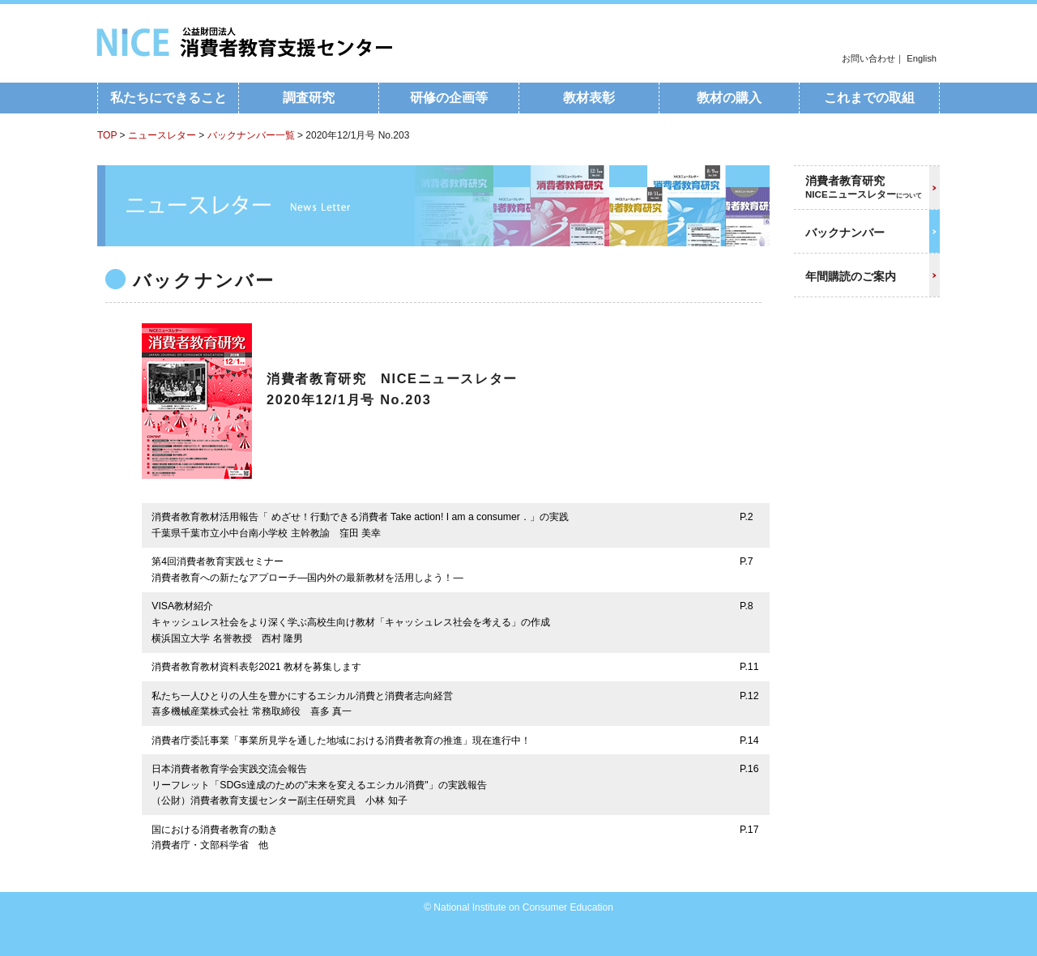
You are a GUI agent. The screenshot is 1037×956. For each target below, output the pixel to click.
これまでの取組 (869, 98)
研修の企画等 (449, 98)
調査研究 (309, 98)
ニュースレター (162, 135)
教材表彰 (589, 98)
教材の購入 (729, 98)
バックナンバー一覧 (251, 135)
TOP (107, 135)
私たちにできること (168, 98)
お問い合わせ (868, 58)
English (922, 58)
